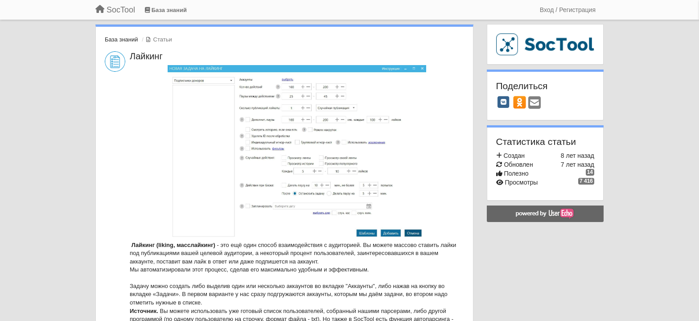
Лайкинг (146, 56)
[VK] (503, 102)
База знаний (121, 39)
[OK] (519, 102)
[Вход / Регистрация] (567, 9)
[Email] (534, 103)
